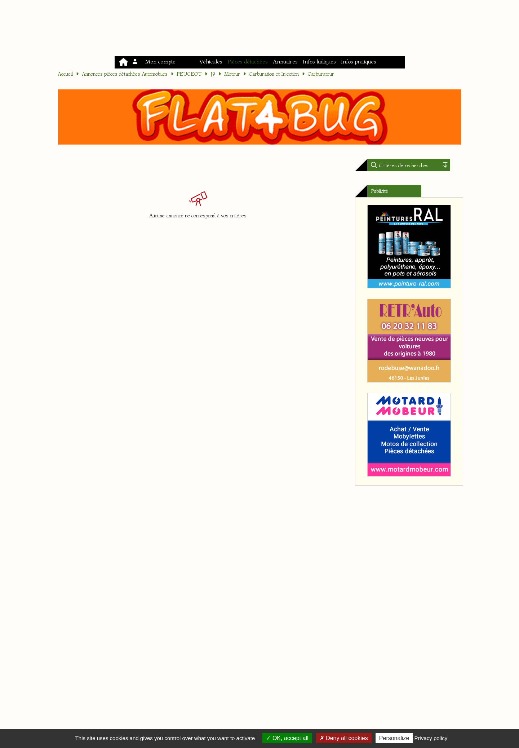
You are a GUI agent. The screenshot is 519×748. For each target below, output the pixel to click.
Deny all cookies (344, 738)
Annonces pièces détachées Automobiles (125, 74)
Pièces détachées (247, 61)
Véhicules (210, 61)
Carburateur (321, 74)
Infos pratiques (358, 61)
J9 (212, 74)
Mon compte (154, 61)
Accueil (65, 74)
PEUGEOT (189, 74)
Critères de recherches (403, 165)
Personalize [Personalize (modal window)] (394, 738)
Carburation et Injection (274, 74)
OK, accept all (287, 738)
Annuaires (285, 61)
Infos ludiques (319, 61)
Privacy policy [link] (431, 738)
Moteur (232, 74)
